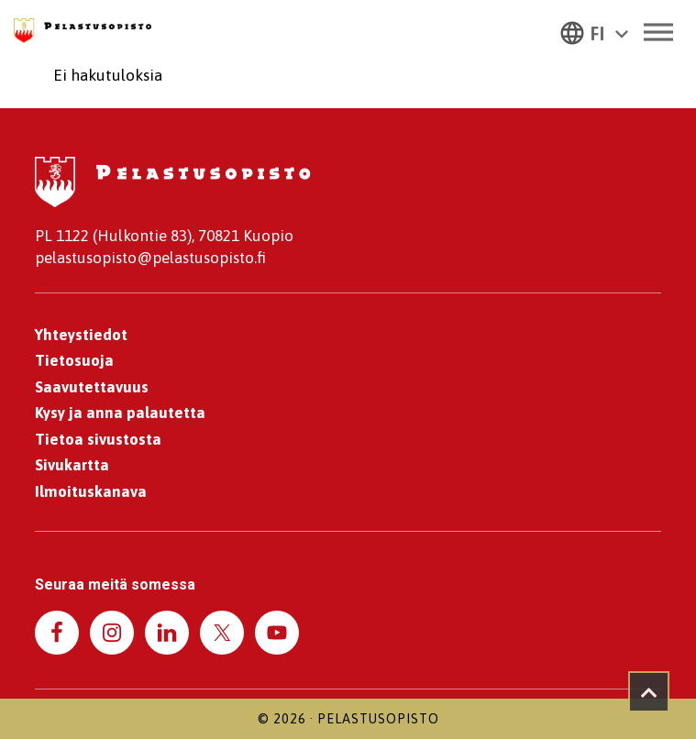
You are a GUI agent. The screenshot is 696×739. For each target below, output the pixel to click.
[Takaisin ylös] (648, 691)
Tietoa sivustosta (98, 439)
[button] (594, 32)
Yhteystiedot (81, 334)
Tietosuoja (74, 360)
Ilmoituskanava (91, 491)
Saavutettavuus (92, 387)
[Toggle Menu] (658, 31)
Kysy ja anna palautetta (120, 412)
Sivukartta (72, 465)
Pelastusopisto (378, 718)
